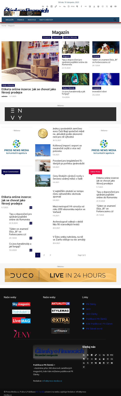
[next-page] (50, 253)
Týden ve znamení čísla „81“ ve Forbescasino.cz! (105, 60)
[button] (114, 19)
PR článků (40, 390)
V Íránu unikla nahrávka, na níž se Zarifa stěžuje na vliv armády (68, 236)
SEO (88, 307)
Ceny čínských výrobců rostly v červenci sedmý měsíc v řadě (66, 175)
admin (5, 95)
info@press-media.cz (52, 379)
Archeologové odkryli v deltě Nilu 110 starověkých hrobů (68, 221)
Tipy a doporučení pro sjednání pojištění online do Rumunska (74, 62)
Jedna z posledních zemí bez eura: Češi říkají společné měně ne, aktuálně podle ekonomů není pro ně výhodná (69, 132)
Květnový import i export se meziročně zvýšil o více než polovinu (65, 146)
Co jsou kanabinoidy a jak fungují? (73, 92)
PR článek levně (94, 327)
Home (4, 26)
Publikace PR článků (96, 317)
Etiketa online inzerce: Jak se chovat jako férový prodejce (26, 90)
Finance (46, 37)
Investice (57, 37)
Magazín (66, 56)
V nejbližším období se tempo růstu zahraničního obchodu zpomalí (69, 190)
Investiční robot (99, 91)
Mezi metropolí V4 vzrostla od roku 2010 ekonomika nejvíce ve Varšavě (69, 205)
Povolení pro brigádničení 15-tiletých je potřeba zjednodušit (67, 160)
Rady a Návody (70, 37)
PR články (91, 302)
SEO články (91, 312)
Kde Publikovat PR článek (99, 322)
